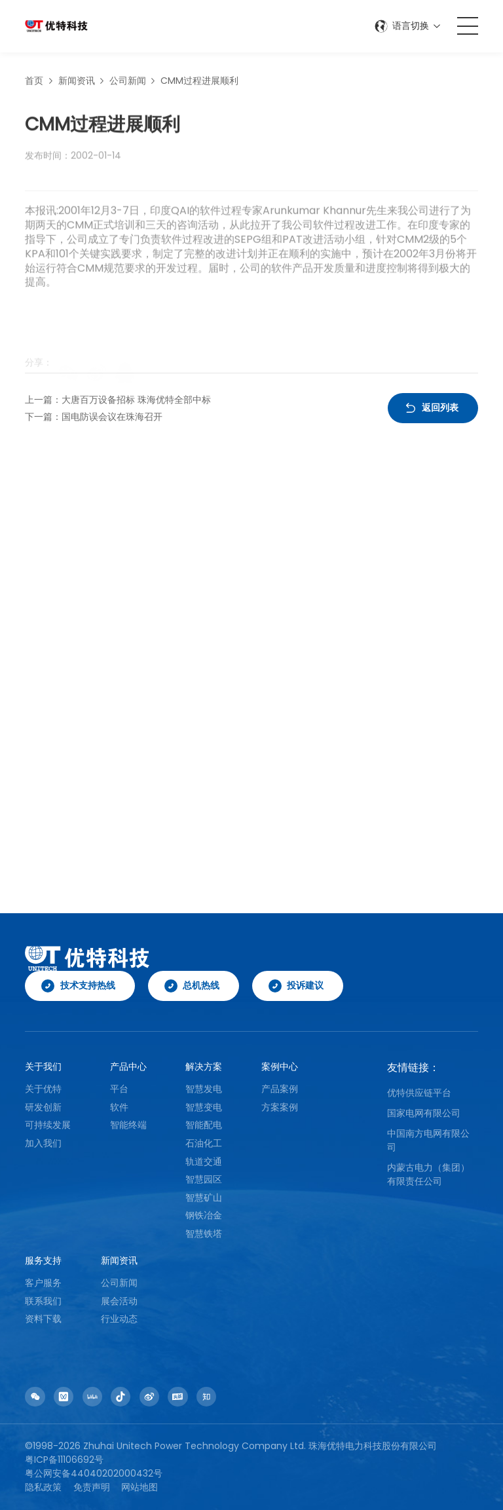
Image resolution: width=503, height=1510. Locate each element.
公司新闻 (127, 83)
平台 (119, 1088)
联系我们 (43, 1301)
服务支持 (43, 1260)
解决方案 (203, 1066)
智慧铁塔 (203, 1233)
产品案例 (279, 1088)
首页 (34, 83)
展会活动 (119, 1301)
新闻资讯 (76, 83)
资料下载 (43, 1318)
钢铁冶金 (203, 1215)
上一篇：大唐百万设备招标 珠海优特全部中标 (118, 399)
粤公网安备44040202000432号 (93, 1473)
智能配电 (203, 1124)
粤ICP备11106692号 (64, 1459)
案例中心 (279, 1066)
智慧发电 (203, 1088)
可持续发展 (48, 1124)
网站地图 (139, 1487)
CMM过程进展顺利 (199, 83)
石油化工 (203, 1143)
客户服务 (43, 1282)
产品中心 (128, 1066)
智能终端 (128, 1124)
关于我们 (43, 1066)
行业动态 (119, 1318)
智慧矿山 (203, 1197)
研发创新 (43, 1107)
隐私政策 (43, 1487)
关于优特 (43, 1088)
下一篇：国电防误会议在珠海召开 (93, 416)
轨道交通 (203, 1161)
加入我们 (43, 1143)
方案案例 (279, 1107)
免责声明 (91, 1487)
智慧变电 (203, 1107)
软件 (119, 1107)
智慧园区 (203, 1179)
